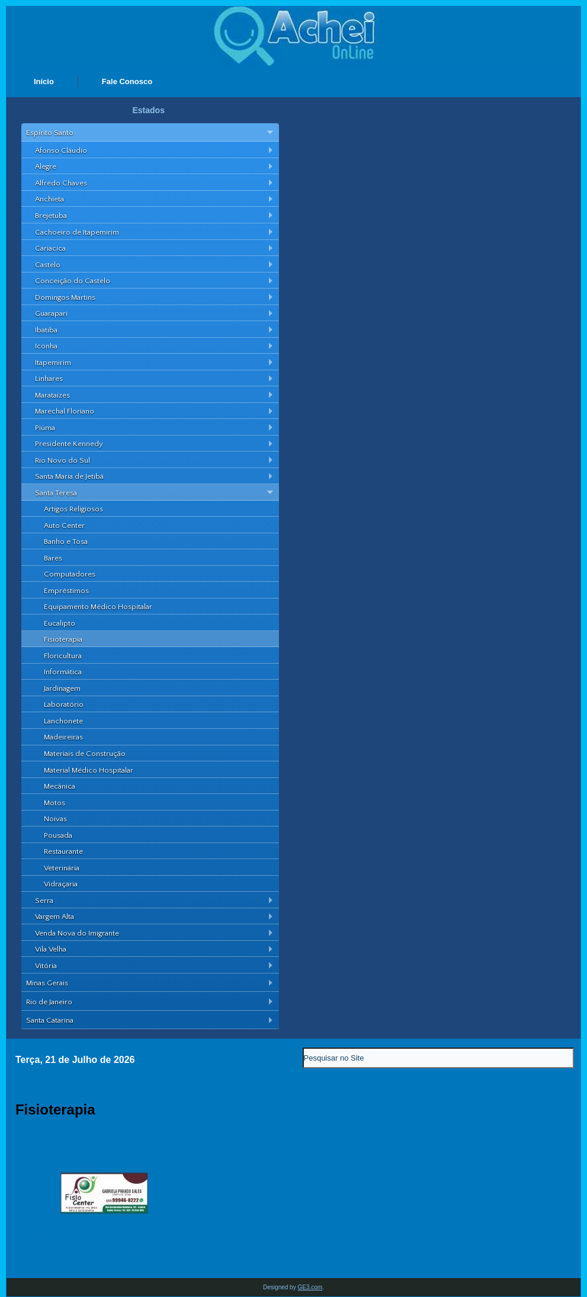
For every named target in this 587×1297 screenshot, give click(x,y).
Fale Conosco (127, 81)
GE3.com (309, 1287)
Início (44, 81)
